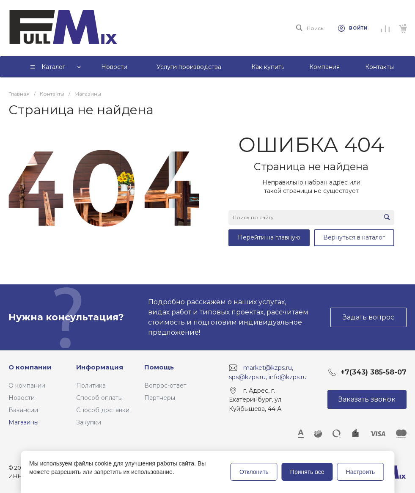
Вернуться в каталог (354, 237)
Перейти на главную (269, 237)
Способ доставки (102, 410)
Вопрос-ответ (165, 385)
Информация (99, 367)
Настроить (360, 471)
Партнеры (159, 398)
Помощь (159, 367)
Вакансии (23, 410)
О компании (30, 367)
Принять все (307, 471)
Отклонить (254, 471)
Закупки (88, 422)
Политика (91, 385)
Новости (21, 398)
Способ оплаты (99, 398)
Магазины (23, 422)
